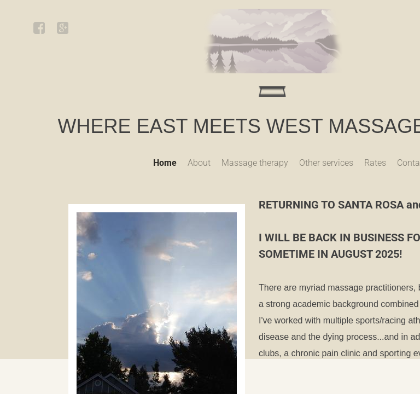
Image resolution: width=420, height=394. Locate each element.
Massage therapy (254, 163)
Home (165, 163)
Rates (375, 163)
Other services (326, 163)
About (199, 163)
